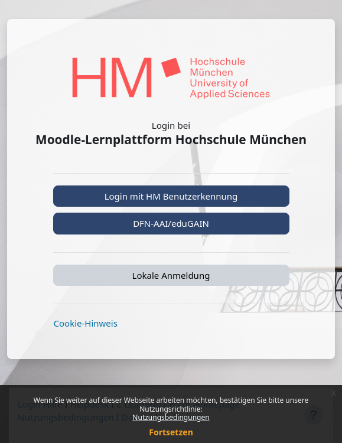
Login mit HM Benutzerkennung (171, 196)
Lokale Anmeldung (171, 275)
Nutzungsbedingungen (170, 417)
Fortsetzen (171, 432)
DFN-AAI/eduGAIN (171, 223)
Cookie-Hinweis (86, 323)
